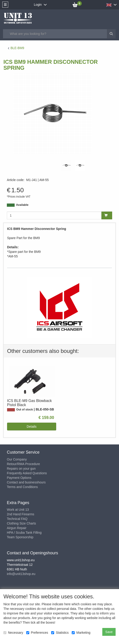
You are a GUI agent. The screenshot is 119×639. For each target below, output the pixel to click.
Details (32, 426)
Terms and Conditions (22, 487)
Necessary (13, 632)
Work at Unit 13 (18, 509)
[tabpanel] (66, 165)
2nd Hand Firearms (20, 514)
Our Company (17, 459)
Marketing (81, 632)
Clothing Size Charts (21, 523)
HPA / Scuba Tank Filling (24, 532)
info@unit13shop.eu (21, 574)
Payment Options (19, 478)
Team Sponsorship (20, 537)
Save (109, 632)
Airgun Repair (16, 528)
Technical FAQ (17, 519)
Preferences (37, 632)
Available (22, 204)
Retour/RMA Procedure (23, 464)
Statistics (60, 632)
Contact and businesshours (26, 482)
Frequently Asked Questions (27, 473)
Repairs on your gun (21, 468)
